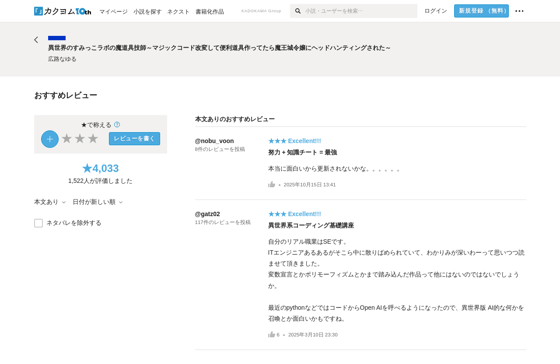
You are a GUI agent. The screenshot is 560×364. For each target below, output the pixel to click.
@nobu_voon (214, 140)
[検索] (297, 11)
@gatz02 (207, 213)
